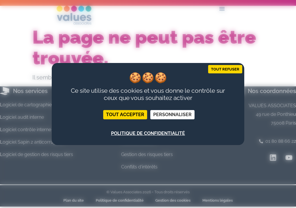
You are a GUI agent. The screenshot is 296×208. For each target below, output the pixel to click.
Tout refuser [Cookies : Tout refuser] (225, 69)
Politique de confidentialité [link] (148, 133)
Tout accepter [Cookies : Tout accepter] (125, 114)
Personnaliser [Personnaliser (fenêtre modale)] (172, 114)
